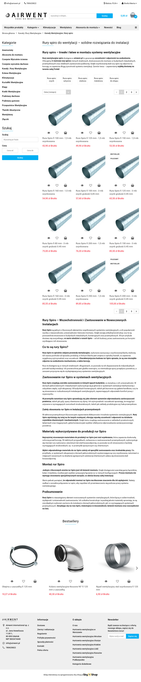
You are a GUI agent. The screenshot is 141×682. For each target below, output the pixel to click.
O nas (75, 625)
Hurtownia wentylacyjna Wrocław (87, 636)
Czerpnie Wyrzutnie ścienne (15, 59)
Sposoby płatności (45, 642)
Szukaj (20, 158)
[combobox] (56, 92)
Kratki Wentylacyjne (11, 91)
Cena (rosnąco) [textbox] (50, 92)
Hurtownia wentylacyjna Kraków (87, 645)
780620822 (11, 647)
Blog (119, 27)
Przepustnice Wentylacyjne (14, 105)
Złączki (5, 119)
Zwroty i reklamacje (45, 629)
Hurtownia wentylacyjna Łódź (85, 649)
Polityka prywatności (46, 638)
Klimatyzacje (49, 27)
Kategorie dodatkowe (82, 664)
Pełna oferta (42, 650)
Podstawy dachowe (11, 96)
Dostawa (41, 625)
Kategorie (33, 27)
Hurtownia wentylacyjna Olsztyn (87, 640)
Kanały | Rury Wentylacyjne (14, 68)
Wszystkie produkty (13, 27)
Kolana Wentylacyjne (11, 73)
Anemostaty (7, 50)
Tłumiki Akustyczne (11, 110)
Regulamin (42, 634)
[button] (42, 619)
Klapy (4, 87)
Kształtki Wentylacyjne (12, 82)
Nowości (108, 27)
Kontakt (40, 646)
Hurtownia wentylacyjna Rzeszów (87, 653)
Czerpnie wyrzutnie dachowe (15, 64)
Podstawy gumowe (10, 101)
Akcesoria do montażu (88, 27)
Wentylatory (66, 27)
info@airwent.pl (13, 643)
